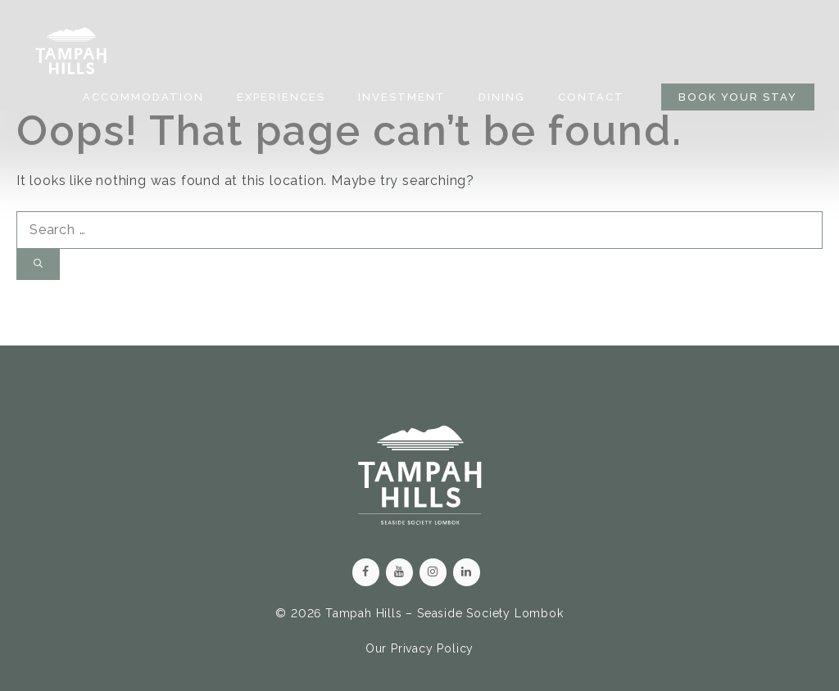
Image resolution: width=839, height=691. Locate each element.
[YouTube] (399, 572)
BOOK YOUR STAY (737, 97)
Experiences (281, 97)
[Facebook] (365, 572)
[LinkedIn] (466, 572)
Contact (591, 97)
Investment (402, 97)
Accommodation (143, 97)
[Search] (38, 265)
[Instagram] (433, 572)
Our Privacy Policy (419, 648)
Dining (501, 97)
